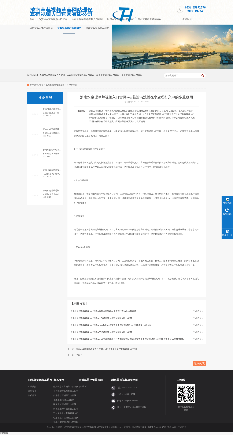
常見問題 (73, 85)
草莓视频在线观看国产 (69, 28)
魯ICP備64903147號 (157, 427)
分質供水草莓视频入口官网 (53, 19)
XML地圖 (171, 427)
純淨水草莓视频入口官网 (107, 75)
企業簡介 (32, 386)
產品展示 (187, 19)
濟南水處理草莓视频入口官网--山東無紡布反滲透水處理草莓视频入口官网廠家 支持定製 (110, 325)
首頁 (32, 19)
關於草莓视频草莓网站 (150, 19)
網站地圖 (4, 433)
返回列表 (199, 363)
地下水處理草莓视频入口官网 (65, 409)
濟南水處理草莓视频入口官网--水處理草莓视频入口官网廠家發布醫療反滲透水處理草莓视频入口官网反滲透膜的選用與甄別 (127, 339)
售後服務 (32, 395)
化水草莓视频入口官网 (131, 75)
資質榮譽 (32, 391)
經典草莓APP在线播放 (41, 28)
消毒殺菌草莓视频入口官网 (65, 422)
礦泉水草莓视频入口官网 (64, 404)
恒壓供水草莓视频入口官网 (65, 418)
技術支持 (182, 427)
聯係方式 (83, 386)
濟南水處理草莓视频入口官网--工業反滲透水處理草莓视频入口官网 (101, 332)
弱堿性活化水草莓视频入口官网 (65, 414)
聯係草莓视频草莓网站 (97, 28)
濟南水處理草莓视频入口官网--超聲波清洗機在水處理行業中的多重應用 (103, 311)
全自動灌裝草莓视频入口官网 (87, 19)
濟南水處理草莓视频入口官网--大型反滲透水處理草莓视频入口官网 (101, 318)
